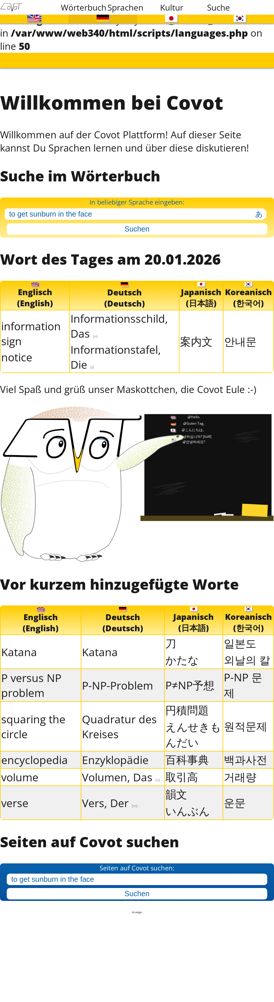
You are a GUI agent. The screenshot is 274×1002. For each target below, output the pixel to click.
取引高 (181, 771)
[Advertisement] (137, 952)
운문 (235, 797)
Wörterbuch (80, 7)
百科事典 (187, 753)
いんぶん (187, 805)
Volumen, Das (121, 771)
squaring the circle (33, 721)
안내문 (240, 336)
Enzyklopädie (115, 754)
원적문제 (245, 720)
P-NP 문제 (243, 679)
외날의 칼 (247, 654)
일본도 (240, 637)
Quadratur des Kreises (119, 721)
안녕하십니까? (195, 430)
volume (19, 771)
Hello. (195, 411)
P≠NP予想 (189, 679)
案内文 (196, 336)
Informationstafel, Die (115, 352)
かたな (182, 654)
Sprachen (125, 7)
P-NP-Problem (117, 679)
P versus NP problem (31, 680)
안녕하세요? (195, 436)
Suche (218, 7)
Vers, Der (110, 797)
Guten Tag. (195, 417)
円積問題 (187, 704)
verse (14, 797)
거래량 (240, 771)
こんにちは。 (195, 424)
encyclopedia (34, 754)
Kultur (171, 7)
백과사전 (245, 753)
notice (16, 352)
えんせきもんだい (193, 729)
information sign (31, 328)
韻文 (176, 788)
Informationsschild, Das (119, 321)
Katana (19, 646)
